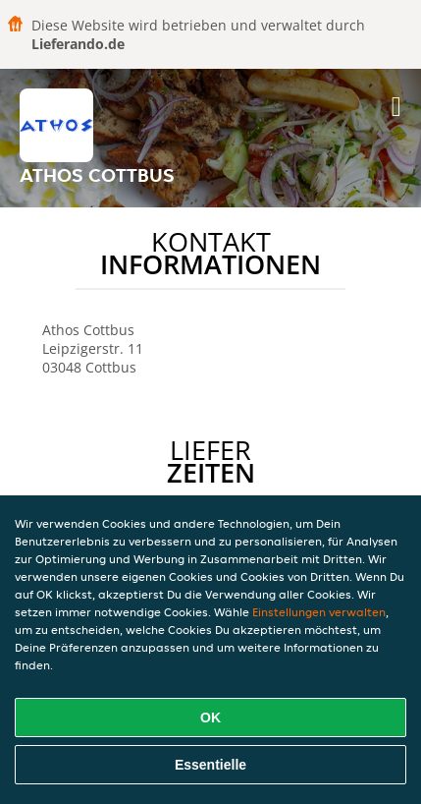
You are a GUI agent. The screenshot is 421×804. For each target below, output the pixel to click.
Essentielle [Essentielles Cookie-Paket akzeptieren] (210, 765)
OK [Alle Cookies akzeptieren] (210, 717)
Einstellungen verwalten (319, 611)
